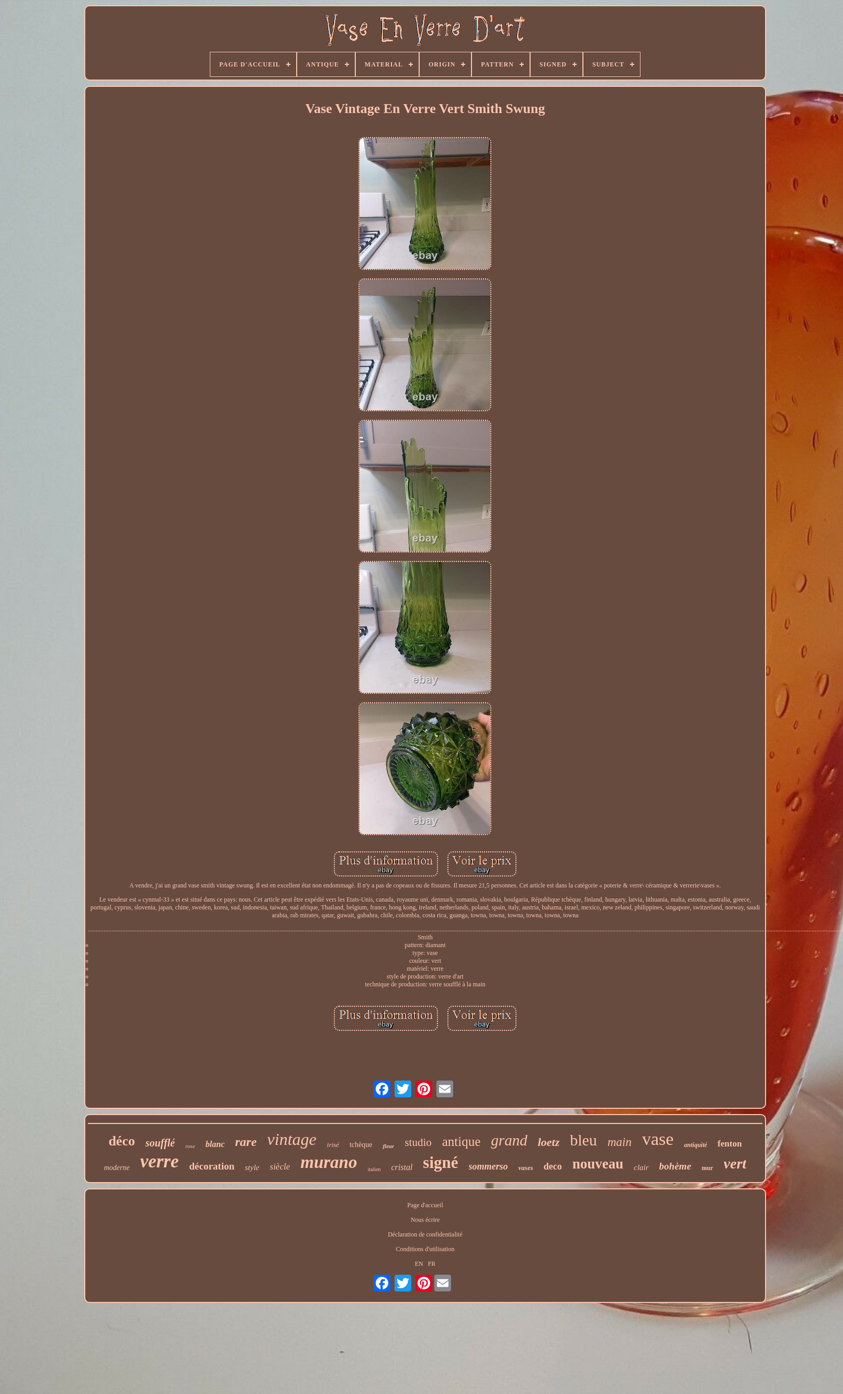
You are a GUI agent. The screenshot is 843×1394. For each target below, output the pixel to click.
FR (432, 1263)
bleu (583, 1140)
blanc (215, 1144)
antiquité (695, 1145)
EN (419, 1263)
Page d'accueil (425, 1205)
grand (509, 1140)
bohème (675, 1166)
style (252, 1167)
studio (417, 1142)
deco (553, 1166)
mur (707, 1168)
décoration (211, 1166)
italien (373, 1169)
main (620, 1142)
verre (159, 1161)
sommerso (488, 1166)
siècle (280, 1167)
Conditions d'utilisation (425, 1249)
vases (526, 1168)
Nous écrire (425, 1219)
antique (461, 1141)
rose (190, 1146)
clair (641, 1167)
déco (121, 1141)
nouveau (598, 1164)
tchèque (361, 1145)
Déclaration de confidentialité (425, 1234)
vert (735, 1163)
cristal (401, 1167)
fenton (729, 1144)
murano (328, 1162)
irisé (333, 1145)
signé (440, 1162)
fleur (388, 1146)
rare (245, 1142)
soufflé (160, 1143)
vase (657, 1139)
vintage (292, 1139)
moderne (117, 1168)
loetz (549, 1142)
